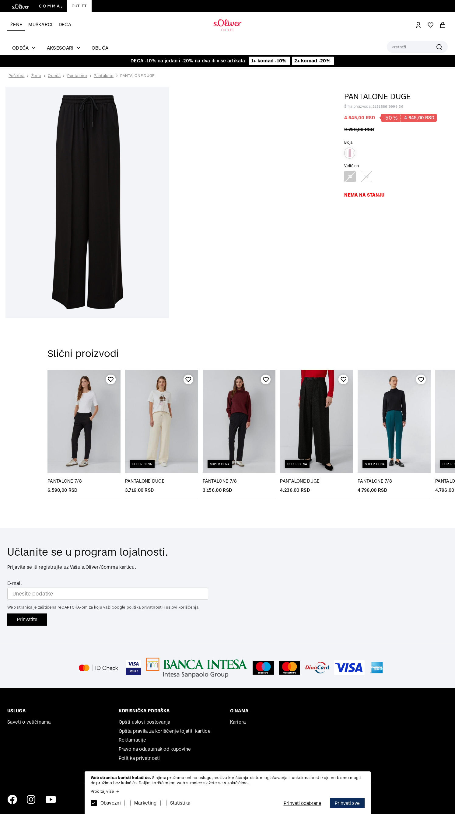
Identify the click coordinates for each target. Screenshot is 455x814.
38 (366, 176)
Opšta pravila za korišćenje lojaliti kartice (165, 731)
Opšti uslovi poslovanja (144, 722)
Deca (65, 24)
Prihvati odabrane (302, 803)
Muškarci (40, 24)
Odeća (54, 75)
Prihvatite (27, 619)
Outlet (79, 6)
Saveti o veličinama (29, 722)
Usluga (16, 711)
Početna (17, 75)
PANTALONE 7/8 (64, 481)
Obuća (100, 48)
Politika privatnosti (139, 758)
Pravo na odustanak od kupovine (155, 749)
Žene (16, 24)
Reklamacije (132, 740)
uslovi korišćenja (182, 607)
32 (350, 176)
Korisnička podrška (144, 711)
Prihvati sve (347, 803)
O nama (239, 711)
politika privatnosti (145, 607)
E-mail (14, 583)
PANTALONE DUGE (137, 75)
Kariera (238, 722)
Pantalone (77, 75)
